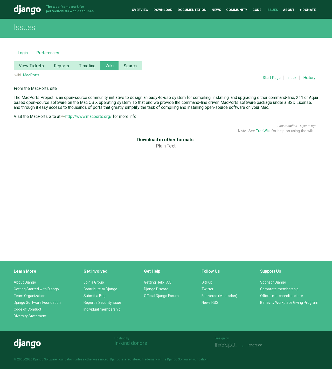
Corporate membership (279, 289)
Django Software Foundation (37, 302)
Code (256, 10)
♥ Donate (308, 10)
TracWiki (263, 131)
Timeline (87, 65)
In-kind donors (130, 343)
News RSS (210, 302)
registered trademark (142, 359)
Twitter (207, 289)
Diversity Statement (30, 316)
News (216, 10)
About (288, 10)
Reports (61, 65)
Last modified (287, 126)
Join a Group (94, 282)
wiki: (18, 75)
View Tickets (31, 65)
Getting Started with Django (36, 289)
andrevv (261, 345)
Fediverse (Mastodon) (219, 296)
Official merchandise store (281, 296)
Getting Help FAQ (157, 282)
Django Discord (156, 289)
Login (23, 52)
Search (130, 65)
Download (163, 10)
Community (236, 10)
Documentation (192, 10)
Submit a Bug (95, 296)
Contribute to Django (100, 289)
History (309, 78)
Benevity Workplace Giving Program (289, 302)
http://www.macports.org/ (86, 116)
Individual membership (102, 309)
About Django (25, 282)
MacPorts (31, 75)
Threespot (227, 345)
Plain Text (166, 146)
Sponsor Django (273, 282)
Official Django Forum (161, 296)
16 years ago (307, 126)
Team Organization (29, 296)
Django (27, 10)
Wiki (110, 65)
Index (291, 78)
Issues (272, 10)
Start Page (272, 78)
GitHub (207, 282)
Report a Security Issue (102, 302)
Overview (140, 10)
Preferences (47, 52)
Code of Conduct (27, 309)
